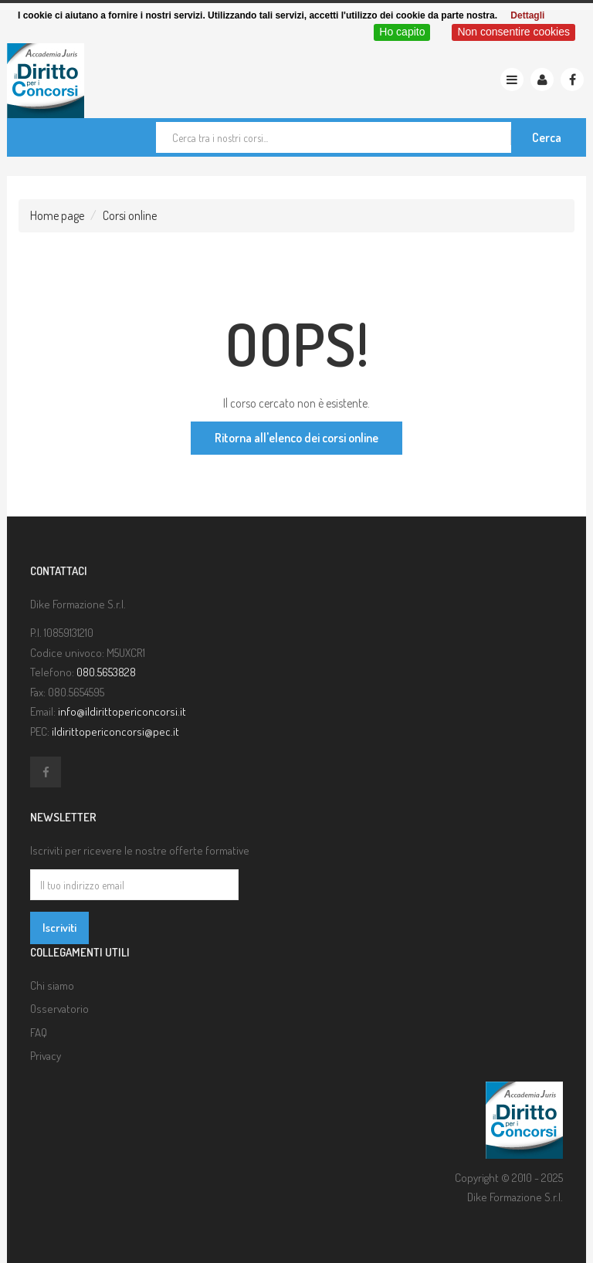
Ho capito (402, 31)
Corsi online (130, 215)
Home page (57, 215)
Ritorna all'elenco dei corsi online (296, 437)
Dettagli (527, 15)
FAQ (38, 1032)
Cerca (546, 137)
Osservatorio (59, 1008)
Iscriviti (59, 927)
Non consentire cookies (513, 31)
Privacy (45, 1055)
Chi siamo (52, 985)
